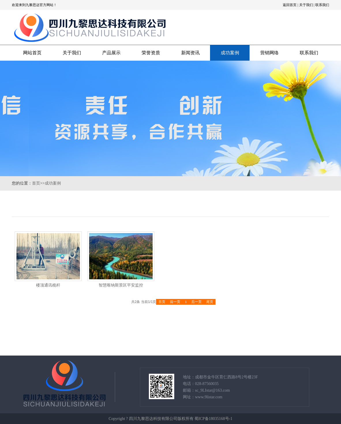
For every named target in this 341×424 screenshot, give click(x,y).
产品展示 (111, 52)
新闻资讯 (190, 52)
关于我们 (306, 5)
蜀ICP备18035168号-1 (213, 418)
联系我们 (322, 5)
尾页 (209, 302)
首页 (36, 183)
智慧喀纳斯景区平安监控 (121, 285)
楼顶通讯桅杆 (48, 285)
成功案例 (230, 52)
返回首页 (290, 5)
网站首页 (32, 52)
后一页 (196, 302)
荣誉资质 (151, 52)
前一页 (175, 302)
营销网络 (269, 52)
